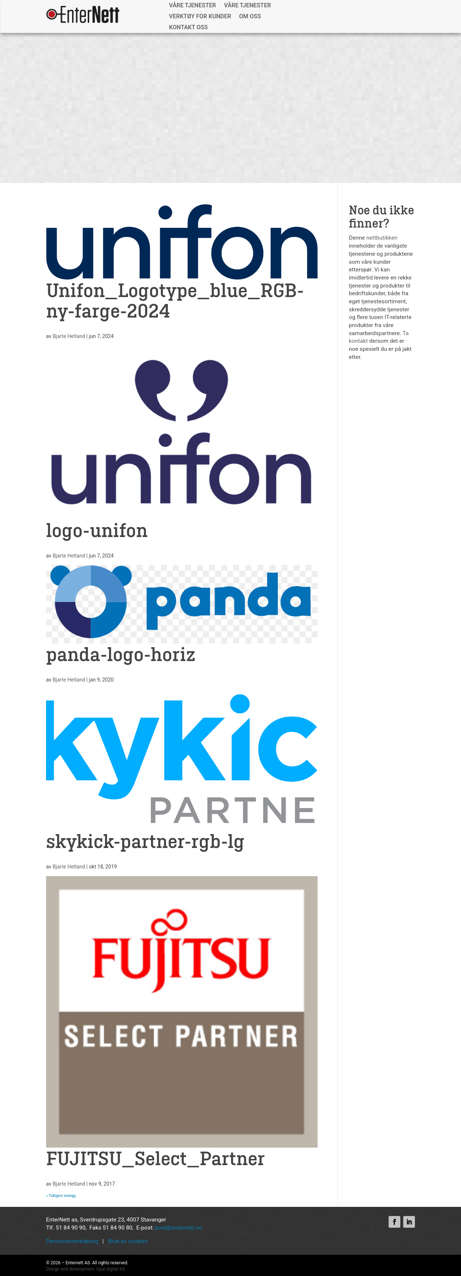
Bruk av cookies (127, 1241)
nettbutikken (381, 237)
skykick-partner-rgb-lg (145, 842)
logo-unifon (97, 531)
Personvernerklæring (72, 1241)
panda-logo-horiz (121, 655)
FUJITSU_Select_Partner (155, 1159)
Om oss (250, 17)
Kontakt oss (188, 28)
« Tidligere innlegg (60, 1196)
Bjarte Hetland (69, 336)
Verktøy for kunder (200, 17)
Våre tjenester (192, 6)
